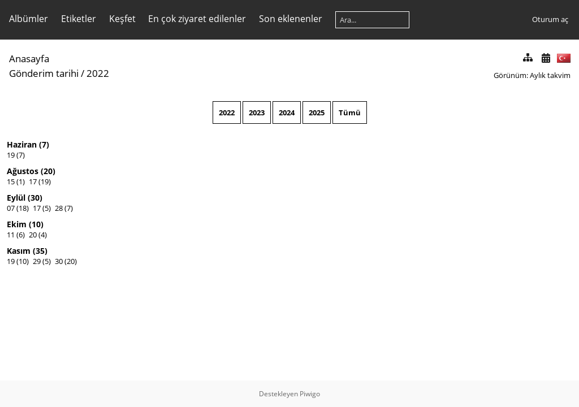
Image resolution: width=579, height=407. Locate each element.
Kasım (19, 250)
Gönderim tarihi (44, 73)
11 (11, 235)
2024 (287, 112)
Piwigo (310, 394)
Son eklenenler (290, 18)
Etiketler (78, 18)
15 (11, 181)
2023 (257, 112)
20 (33, 235)
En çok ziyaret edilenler (197, 18)
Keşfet (122, 18)
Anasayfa (29, 58)
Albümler (28, 18)
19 (11, 155)
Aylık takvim (550, 75)
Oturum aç (550, 19)
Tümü (350, 112)
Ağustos (22, 171)
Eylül (16, 197)
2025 (317, 112)
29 (37, 261)
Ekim (17, 224)
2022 (227, 112)
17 (33, 181)
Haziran (22, 144)
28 (59, 208)
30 (59, 261)
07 (11, 208)
